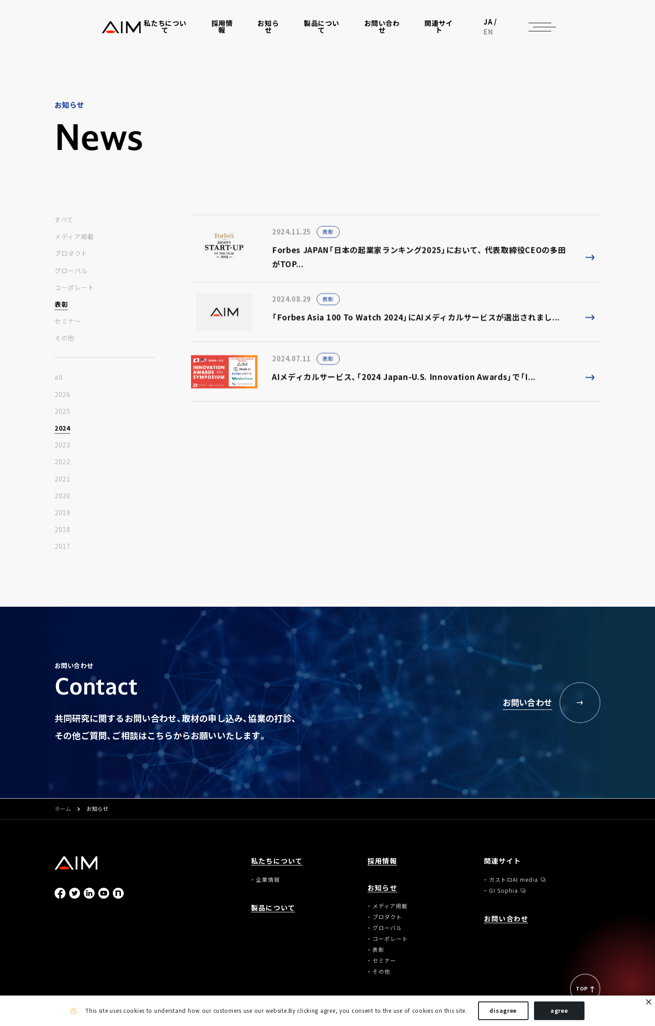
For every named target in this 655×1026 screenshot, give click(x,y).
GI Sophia (503, 890)
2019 (62, 515)
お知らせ (382, 888)
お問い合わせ (384, 32)
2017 (62, 549)
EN (550, 32)
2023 (62, 448)
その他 (65, 341)
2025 (62, 414)
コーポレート (74, 290)
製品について (323, 32)
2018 (62, 532)
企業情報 (268, 879)
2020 (62, 498)
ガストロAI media (513, 879)
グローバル (71, 273)
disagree (503, 1011)
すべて (64, 222)
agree (559, 1011)
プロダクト (71, 256)
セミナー (68, 324)
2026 (62, 397)
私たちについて (276, 861)
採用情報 (223, 32)
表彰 (61, 307)
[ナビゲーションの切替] (586, 31)
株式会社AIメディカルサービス (76, 32)
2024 (62, 431)
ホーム (63, 809)
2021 (62, 481)
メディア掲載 (74, 239)
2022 (62, 464)
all (59, 380)
